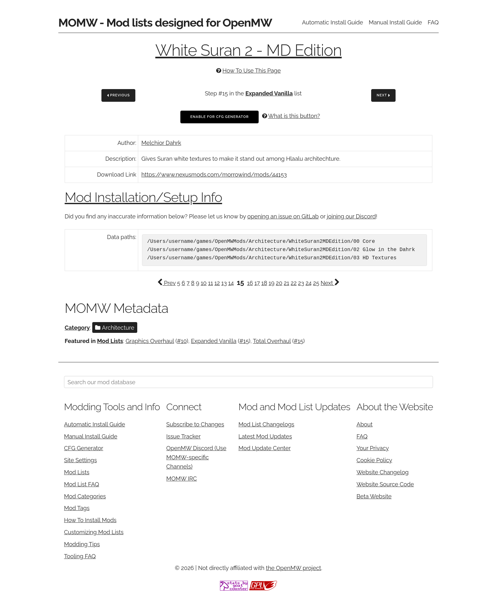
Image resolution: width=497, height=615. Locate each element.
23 (301, 283)
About (365, 424)
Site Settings (80, 460)
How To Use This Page (252, 70)
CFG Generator (83, 448)
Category (77, 327)
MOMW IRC (181, 478)
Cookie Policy (374, 460)
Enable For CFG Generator (219, 117)
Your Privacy (373, 448)
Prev (166, 283)
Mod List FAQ (81, 484)
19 (271, 283)
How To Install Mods (90, 520)
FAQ (433, 22)
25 (316, 283)
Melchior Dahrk (161, 142)
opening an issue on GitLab (283, 216)
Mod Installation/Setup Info (143, 197)
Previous (118, 95)
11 (210, 283)
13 (224, 283)
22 (294, 283)
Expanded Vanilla (269, 93)
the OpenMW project (293, 568)
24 (309, 283)
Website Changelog (383, 472)
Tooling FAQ (80, 556)
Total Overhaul (272, 341)
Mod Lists (110, 341)
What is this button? (294, 116)
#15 (244, 341)
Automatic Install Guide (332, 22)
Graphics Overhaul (150, 341)
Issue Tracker (183, 436)
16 (250, 283)
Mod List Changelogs (266, 424)
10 (204, 283)
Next (383, 95)
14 (231, 283)
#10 (182, 341)
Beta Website (374, 496)
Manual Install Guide (395, 22)
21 (286, 283)
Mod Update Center (264, 448)
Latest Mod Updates (265, 436)
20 (279, 283)
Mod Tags (76, 508)
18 (264, 283)
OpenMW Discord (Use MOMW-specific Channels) (196, 457)
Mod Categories (85, 496)
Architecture (114, 327)
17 (257, 283)
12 (217, 283)
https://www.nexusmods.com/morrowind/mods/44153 (214, 174)
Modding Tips (82, 544)
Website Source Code (385, 484)
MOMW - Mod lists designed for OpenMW (165, 22)
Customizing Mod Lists (94, 532)
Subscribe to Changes (195, 424)
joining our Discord (351, 216)
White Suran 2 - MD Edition (248, 50)
